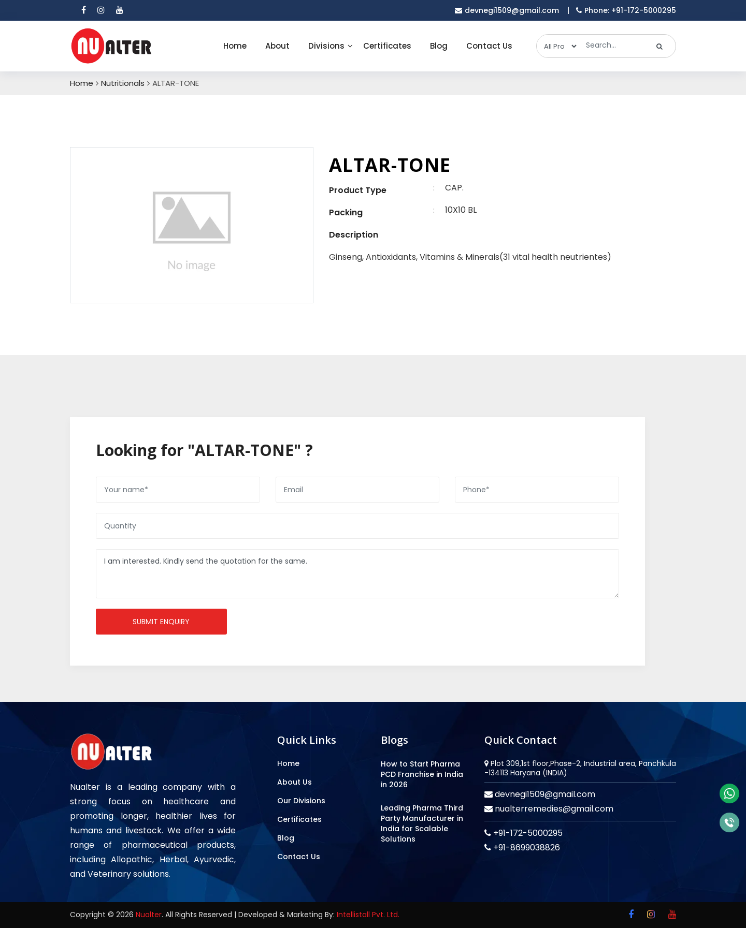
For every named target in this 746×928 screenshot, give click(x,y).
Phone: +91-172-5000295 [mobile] (626, 10)
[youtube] (119, 10)
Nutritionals (123, 83)
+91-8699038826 (525, 847)
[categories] (557, 46)
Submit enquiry (161, 621)
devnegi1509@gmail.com (544, 794)
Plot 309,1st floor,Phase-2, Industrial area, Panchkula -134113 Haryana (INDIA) (580, 768)
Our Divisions (301, 800)
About (277, 45)
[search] (660, 46)
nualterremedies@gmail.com (553, 809)
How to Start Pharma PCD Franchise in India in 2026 (422, 774)
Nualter (149, 914)
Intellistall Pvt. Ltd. (368, 914)
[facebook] (83, 10)
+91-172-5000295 (527, 833)
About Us (294, 782)
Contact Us (489, 45)
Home (235, 45)
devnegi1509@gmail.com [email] (507, 10)
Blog (439, 45)
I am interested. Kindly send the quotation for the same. (357, 573)
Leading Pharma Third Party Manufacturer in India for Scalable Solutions (422, 823)
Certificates (387, 45)
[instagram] (101, 10)
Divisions (326, 45)
